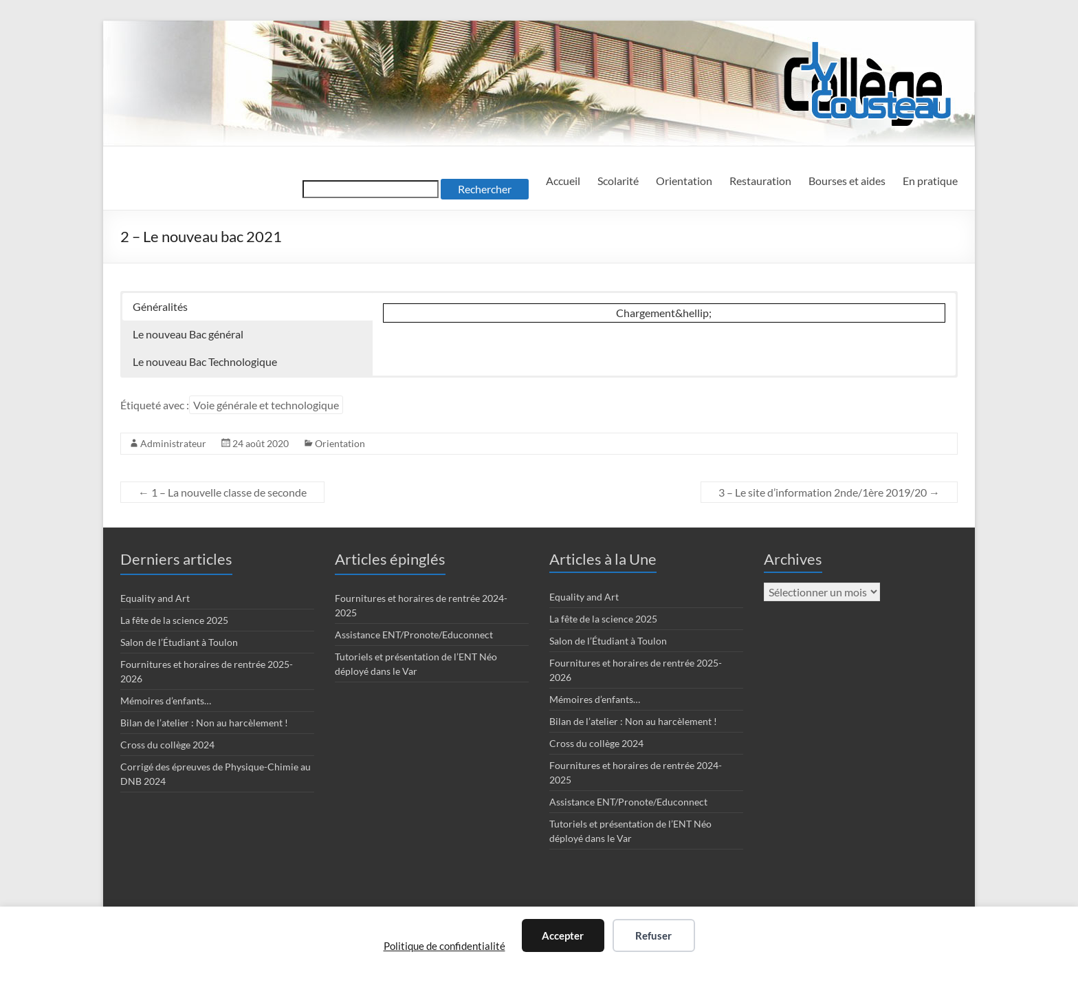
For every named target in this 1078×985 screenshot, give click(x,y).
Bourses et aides (847, 180)
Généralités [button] (160, 306)
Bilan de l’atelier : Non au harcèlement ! (204, 722)
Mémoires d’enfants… (165, 700)
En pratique (930, 180)
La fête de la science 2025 (174, 620)
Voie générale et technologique (266, 404)
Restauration (760, 180)
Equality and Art (155, 598)
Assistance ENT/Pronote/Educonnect (414, 634)
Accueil (563, 180)
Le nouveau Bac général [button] (188, 333)
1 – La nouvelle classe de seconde (222, 492)
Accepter (563, 935)
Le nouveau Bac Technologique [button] (205, 361)
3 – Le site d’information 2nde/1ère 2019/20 (829, 492)
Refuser (653, 935)
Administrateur (173, 443)
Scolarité (618, 180)
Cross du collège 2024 (167, 744)
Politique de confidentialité (444, 946)
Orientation (684, 180)
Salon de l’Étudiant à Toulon (179, 642)
